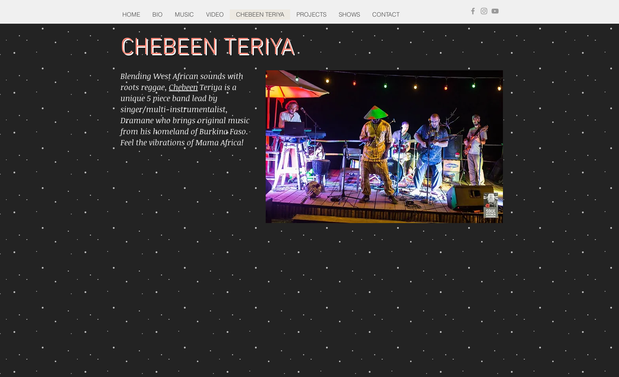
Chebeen (183, 86)
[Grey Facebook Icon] (473, 11)
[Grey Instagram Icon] (484, 11)
